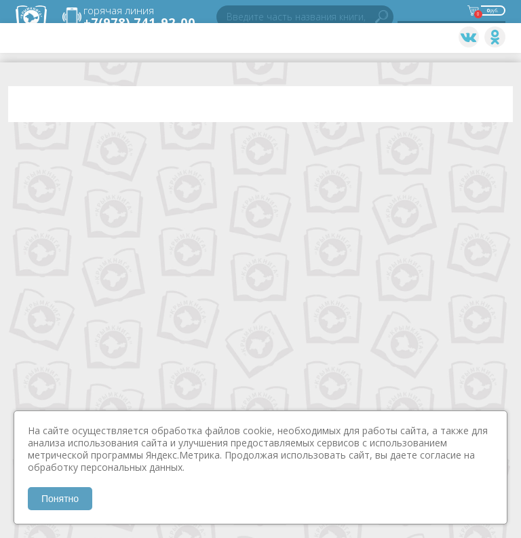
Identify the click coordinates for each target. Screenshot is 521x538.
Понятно (60, 498)
